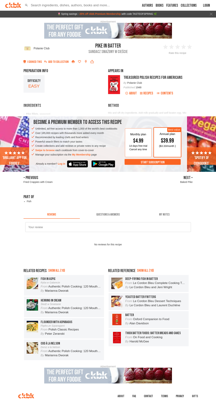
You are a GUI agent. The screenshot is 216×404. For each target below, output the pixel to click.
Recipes (146, 93)
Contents (164, 93)
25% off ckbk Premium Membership (100, 13)
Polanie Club (42, 48)
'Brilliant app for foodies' (14, 158)
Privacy (180, 396)
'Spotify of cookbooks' (201, 158)
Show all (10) (56, 270)
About (131, 93)
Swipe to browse (45, 150)
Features (172, 5)
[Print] (73, 61)
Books (160, 5)
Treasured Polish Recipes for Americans (153, 77)
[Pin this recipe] (86, 61)
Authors (147, 5)
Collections (189, 5)
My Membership (81, 154)
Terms (164, 396)
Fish (29, 201)
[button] (26, 5)
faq (134, 396)
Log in (61, 163)
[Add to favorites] (79, 61)
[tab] (52, 214)
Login (206, 5)
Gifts (195, 396)
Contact (148, 396)
